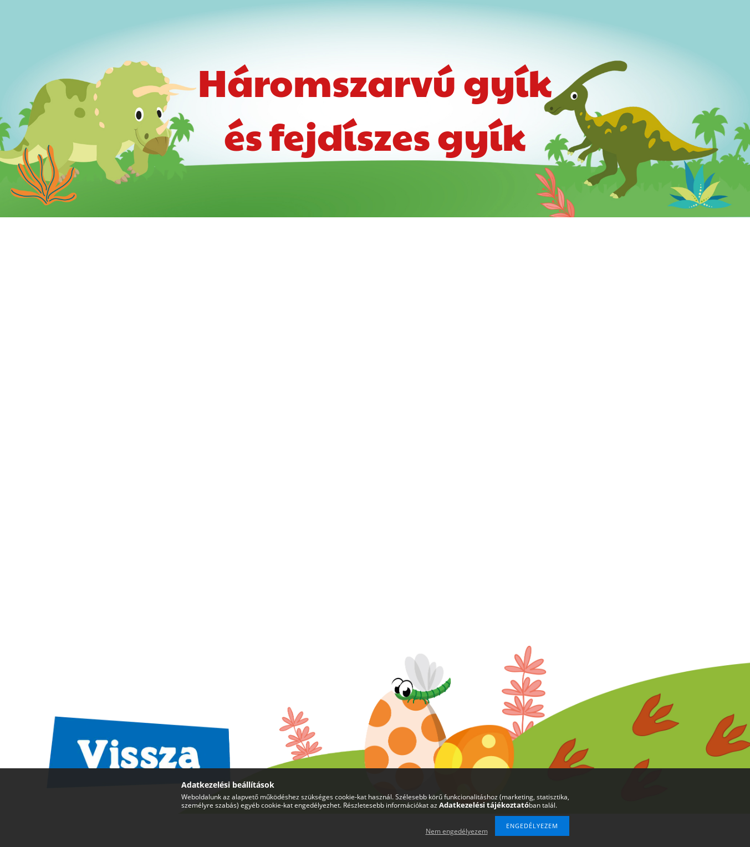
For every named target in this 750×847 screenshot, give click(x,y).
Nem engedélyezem (457, 831)
